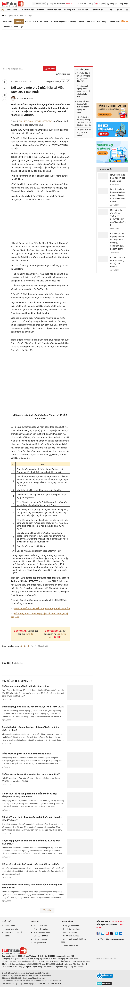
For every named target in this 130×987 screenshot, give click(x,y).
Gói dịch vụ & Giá (84, 4)
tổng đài (29, 634)
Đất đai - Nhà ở (31, 21)
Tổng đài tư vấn (40, 943)
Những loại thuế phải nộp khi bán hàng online (25, 686)
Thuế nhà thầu (17, 663)
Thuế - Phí (18, 21)
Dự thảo (40, 10)
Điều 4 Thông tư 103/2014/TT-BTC (35, 121)
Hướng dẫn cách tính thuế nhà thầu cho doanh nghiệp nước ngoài (83, 106)
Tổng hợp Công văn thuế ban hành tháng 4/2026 (26, 754)
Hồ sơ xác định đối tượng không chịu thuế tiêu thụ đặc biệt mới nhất (84, 121)
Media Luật (7, 27)
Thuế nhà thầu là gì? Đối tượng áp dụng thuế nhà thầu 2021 (83, 77)
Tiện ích (119, 10)
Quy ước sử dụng (70, 932)
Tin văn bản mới (54, 10)
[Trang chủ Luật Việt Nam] (13, 4)
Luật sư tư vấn (97, 10)
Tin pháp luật (69, 10)
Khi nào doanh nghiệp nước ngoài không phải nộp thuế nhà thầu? (83, 91)
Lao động (72, 21)
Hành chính (7, 21)
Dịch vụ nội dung (40, 939)
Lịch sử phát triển (11, 929)
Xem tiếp (47, 910)
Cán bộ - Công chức (58, 21)
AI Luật (109, 10)
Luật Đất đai (40, 984)
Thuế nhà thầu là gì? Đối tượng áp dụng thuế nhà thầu (42, 608)
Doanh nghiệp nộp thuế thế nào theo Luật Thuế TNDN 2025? (33, 707)
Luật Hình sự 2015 (54, 984)
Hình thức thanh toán (71, 929)
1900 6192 (20, 631)
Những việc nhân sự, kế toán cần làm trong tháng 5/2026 (31, 774)
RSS (124, 21)
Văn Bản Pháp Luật (10, 984)
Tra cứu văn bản (27, 10)
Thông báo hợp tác (70, 945)
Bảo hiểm (44, 21)
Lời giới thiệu (9, 926)
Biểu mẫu (90, 21)
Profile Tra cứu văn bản (13, 932)
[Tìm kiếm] (49, 68)
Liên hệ (7, 936)
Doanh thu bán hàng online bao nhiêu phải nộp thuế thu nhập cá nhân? (117, 195)
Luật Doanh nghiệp (26, 984)
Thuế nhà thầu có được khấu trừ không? (84, 132)
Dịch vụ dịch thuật (41, 936)
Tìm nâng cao (63, 74)
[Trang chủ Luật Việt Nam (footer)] (14, 953)
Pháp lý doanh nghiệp (42, 932)
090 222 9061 (52, 631)
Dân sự (81, 21)
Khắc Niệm (28, 99)
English (100, 4)
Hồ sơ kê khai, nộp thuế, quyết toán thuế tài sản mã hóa (30, 864)
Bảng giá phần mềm (71, 926)
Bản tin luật (83, 10)
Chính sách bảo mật (71, 936)
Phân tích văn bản (41, 929)
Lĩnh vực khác (114, 21)
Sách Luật (18, 27)
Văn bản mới (12, 10)
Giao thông (101, 21)
